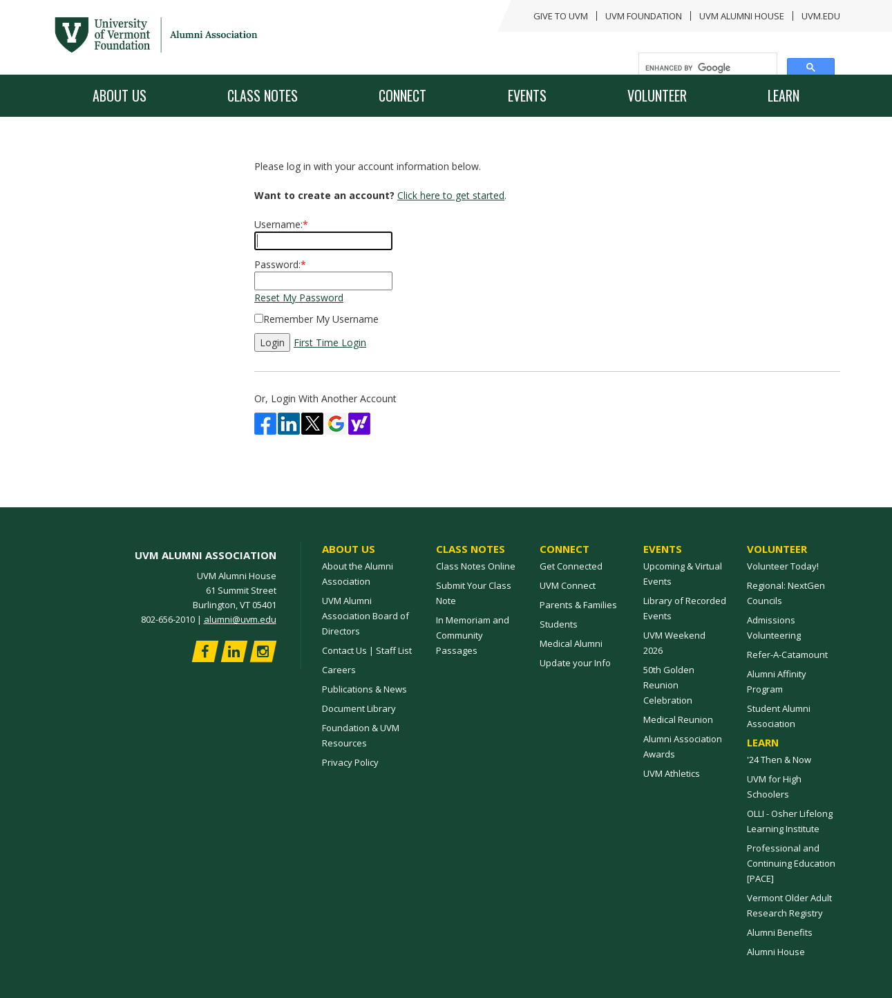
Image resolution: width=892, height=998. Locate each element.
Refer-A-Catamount (787, 654)
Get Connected (571, 566)
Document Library (359, 708)
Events (527, 95)
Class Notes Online (475, 566)
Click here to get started (450, 195)
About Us (119, 95)
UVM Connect (568, 585)
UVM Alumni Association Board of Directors (365, 615)
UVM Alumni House (741, 16)
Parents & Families (578, 605)
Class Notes (262, 95)
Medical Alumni (571, 643)
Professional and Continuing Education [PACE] (791, 863)
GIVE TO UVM (560, 16)
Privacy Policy (350, 762)
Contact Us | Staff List (367, 650)
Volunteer (657, 95)
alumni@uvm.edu (240, 619)
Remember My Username (321, 319)
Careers (339, 669)
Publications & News (364, 689)
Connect (402, 95)
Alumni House (776, 951)
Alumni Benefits (780, 932)
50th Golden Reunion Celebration (668, 684)
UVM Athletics (671, 773)
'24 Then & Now (779, 759)
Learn (783, 95)
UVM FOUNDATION (643, 16)
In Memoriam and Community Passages (472, 635)
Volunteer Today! (783, 566)
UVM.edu (820, 16)
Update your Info (575, 663)
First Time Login (330, 342)
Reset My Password (298, 297)
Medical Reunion (678, 719)
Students (559, 624)
